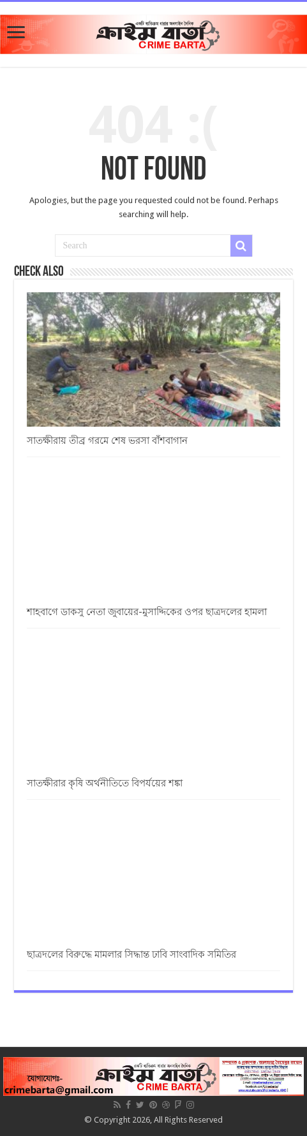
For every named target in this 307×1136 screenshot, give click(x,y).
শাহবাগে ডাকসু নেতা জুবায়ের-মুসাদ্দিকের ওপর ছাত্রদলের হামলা (147, 612)
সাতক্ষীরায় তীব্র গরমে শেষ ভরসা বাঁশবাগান (107, 440)
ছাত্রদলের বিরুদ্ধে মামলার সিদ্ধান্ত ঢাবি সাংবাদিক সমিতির (131, 954)
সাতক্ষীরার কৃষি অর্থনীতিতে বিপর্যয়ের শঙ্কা (105, 783)
